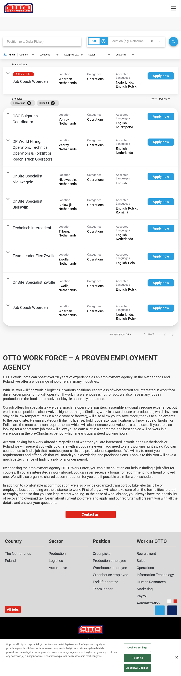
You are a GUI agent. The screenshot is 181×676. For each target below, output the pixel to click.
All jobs (13, 609)
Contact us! (91, 514)
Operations (145, 568)
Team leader (103, 589)
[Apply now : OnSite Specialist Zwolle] (161, 282)
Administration (148, 603)
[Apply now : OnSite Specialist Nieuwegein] (161, 176)
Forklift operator (105, 582)
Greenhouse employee (110, 575)
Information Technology (155, 575)
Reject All (137, 657)
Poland (10, 561)
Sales (141, 561)
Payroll (142, 596)
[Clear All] (53, 103)
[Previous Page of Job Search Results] (165, 334)
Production (57, 553)
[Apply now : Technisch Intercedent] (161, 228)
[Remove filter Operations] (29, 103)
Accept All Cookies (137, 667)
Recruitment (146, 553)
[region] (90, 657)
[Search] (173, 41)
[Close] (176, 657)
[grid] (84, 103)
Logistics (56, 561)
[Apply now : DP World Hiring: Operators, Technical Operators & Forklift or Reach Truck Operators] (161, 142)
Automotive (58, 568)
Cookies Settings (137, 647)
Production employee (109, 561)
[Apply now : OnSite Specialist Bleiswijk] (161, 201)
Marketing (145, 589)
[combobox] (42, 41)
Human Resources (151, 582)
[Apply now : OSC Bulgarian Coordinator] (161, 116)
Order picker (102, 553)
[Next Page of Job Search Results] (172, 334)
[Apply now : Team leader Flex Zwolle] (161, 256)
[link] (90, 80)
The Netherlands (18, 553)
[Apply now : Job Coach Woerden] (161, 75)
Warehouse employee (110, 568)
